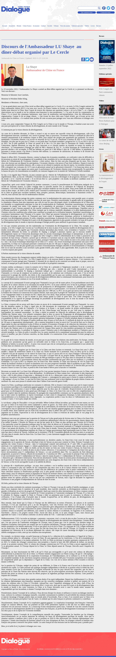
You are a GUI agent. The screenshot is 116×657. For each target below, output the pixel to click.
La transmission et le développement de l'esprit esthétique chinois (106, 179)
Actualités (12, 26)
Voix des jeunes (65, 26)
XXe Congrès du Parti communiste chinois (105, 92)
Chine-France (27, 26)
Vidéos (87, 26)
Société (49, 26)
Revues (98, 26)
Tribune (56, 26)
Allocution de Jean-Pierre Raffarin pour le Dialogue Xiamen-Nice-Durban (107, 121)
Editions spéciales (77, 26)
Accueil (4, 26)
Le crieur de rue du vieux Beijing (106, 142)
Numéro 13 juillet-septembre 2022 (106, 67)
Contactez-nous (105, 12)
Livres (93, 26)
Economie (36, 26)
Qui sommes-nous (87, 12)
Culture (43, 26)
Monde (19, 26)
